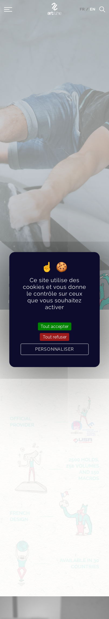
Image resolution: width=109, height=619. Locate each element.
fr (83, 9)
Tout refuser (55, 337)
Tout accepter (54, 326)
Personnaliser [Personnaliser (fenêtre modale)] (54, 349)
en (93, 9)
